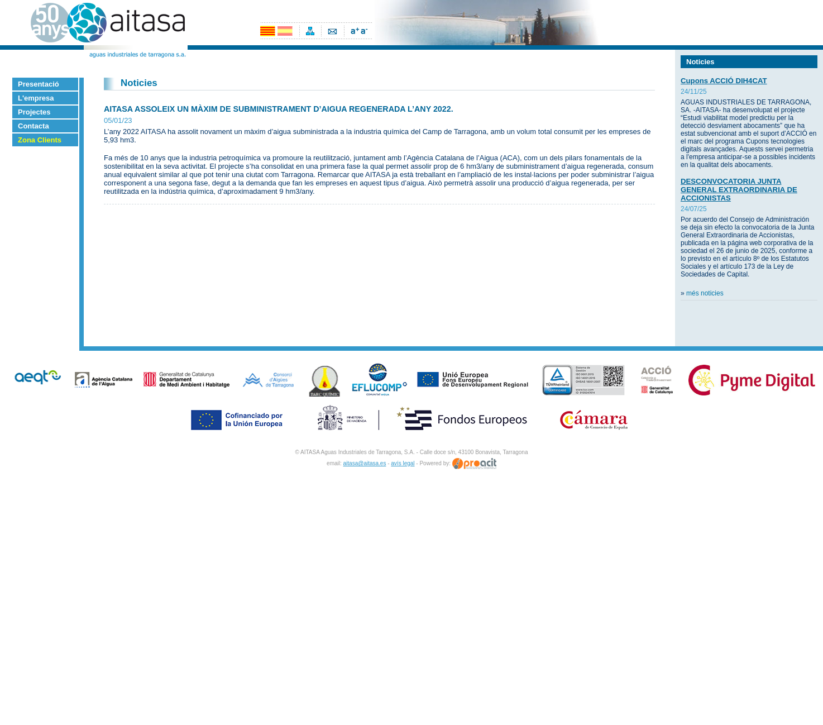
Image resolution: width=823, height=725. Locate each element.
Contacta (33, 126)
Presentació (38, 84)
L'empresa (36, 98)
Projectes (34, 112)
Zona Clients (39, 140)
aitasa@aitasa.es (364, 463)
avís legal (402, 463)
